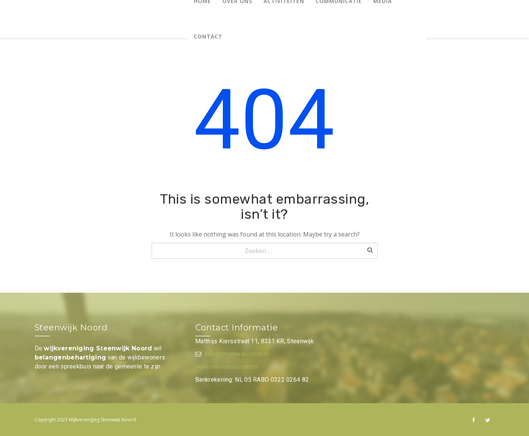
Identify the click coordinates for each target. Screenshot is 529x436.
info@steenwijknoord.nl (236, 354)
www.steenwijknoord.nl (226, 366)
